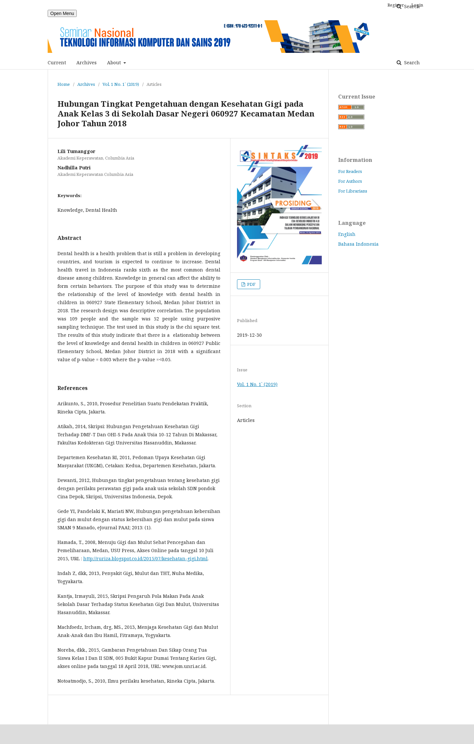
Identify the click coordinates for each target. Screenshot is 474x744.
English (347, 234)
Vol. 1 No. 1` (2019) (121, 84)
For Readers (350, 171)
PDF (251, 284)
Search (411, 62)
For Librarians (352, 191)
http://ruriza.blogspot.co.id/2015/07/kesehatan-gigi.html (145, 558)
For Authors (350, 181)
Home (63, 84)
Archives (86, 62)
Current (57, 62)
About (114, 62)
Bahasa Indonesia (358, 244)
